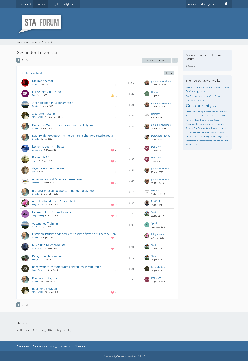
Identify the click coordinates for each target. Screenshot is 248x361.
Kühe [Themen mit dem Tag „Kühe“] (209, 115)
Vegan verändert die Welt (49, 168)
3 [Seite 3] (27, 60)
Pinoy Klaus (37, 259)
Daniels (35, 128)
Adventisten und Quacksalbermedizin (57, 179)
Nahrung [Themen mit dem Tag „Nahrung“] (190, 120)
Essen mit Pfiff (41, 157)
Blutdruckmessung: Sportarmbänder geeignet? (63, 191)
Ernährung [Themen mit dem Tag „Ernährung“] (192, 91)
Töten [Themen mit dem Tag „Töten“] (221, 132)
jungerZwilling (38, 215)
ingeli (34, 160)
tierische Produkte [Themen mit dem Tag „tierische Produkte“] (211, 128)
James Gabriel (38, 270)
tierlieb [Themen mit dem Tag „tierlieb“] (223, 128)
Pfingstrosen (37, 204)
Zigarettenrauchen (44, 114)
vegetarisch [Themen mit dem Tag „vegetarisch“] (223, 136)
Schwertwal (37, 149)
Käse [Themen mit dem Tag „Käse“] (204, 115)
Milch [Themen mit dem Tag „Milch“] (224, 115)
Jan (33, 171)
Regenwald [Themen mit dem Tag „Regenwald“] (190, 124)
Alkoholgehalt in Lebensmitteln (52, 103)
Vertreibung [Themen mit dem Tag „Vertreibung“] (218, 140)
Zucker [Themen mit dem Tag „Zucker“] (203, 144)
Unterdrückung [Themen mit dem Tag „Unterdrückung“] (192, 136)
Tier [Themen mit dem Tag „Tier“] (195, 128)
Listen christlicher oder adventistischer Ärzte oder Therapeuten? (74, 234)
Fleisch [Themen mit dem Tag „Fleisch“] (194, 100)
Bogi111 (155, 201)
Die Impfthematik (43, 81)
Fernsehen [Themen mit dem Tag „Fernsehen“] (219, 96)
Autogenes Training (45, 223)
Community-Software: (124, 356)
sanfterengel (37, 248)
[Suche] (226, 4)
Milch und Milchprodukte (48, 245)
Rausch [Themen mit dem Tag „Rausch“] (217, 120)
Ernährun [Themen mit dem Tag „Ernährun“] (224, 87)
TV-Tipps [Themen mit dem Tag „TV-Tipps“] (214, 132)
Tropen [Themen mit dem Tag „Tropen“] (189, 132)
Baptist (35, 106)
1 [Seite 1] (18, 60)
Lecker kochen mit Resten (49, 146)
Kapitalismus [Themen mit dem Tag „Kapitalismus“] (221, 111)
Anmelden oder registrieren (203, 4)
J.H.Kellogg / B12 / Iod (46, 92)
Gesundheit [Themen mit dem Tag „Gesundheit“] (198, 106)
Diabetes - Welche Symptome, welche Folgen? (62, 125)
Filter (169, 73)
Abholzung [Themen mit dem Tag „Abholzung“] (190, 87)
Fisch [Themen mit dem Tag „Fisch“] (188, 100)
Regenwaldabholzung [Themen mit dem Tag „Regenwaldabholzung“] (205, 124)
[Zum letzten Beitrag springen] (146, 82)
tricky (34, 84)
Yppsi (154, 223)
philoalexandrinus (161, 81)
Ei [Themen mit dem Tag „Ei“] (210, 87)
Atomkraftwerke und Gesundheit (53, 201)
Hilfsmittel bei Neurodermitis (51, 212)
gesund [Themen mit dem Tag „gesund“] (201, 100)
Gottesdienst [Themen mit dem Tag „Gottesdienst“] (209, 111)
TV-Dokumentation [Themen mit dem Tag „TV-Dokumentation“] (201, 132)
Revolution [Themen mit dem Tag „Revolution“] (220, 124)
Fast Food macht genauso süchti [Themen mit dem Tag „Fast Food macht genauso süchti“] (200, 96)
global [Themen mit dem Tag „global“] (213, 106)
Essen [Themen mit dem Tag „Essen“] (202, 91)
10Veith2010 (37, 117)
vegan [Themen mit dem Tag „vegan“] (202, 136)
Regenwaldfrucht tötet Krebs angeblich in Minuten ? (66, 267)
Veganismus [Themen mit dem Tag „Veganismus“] (211, 136)
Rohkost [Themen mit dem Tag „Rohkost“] (189, 128)
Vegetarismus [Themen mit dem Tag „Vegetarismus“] (192, 140)
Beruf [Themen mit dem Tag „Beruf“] (205, 87)
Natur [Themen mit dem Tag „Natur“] (196, 120)
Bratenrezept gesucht (46, 278)
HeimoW (156, 113)
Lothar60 (36, 182)
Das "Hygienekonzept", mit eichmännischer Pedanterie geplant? (74, 135)
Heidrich (155, 91)
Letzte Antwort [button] (34, 73)
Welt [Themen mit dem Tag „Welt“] (226, 140)
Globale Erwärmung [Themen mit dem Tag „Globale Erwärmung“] (194, 111)
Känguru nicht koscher (47, 256)
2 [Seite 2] (22, 60)
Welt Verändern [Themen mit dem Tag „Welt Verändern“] (193, 144)
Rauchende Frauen (44, 288)
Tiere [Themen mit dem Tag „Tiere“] (200, 128)
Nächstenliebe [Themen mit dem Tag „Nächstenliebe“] (206, 120)
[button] (175, 60)
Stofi (153, 212)
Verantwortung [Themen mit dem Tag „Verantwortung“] (205, 140)
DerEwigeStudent (160, 135)
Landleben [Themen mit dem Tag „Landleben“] (216, 115)
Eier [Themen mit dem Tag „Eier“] (213, 87)
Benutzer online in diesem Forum (203, 57)
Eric (33, 95)
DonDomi (156, 146)
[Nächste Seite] (32, 60)
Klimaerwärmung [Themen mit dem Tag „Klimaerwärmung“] (193, 115)
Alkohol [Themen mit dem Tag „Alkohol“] (199, 87)
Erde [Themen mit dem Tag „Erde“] (218, 87)
